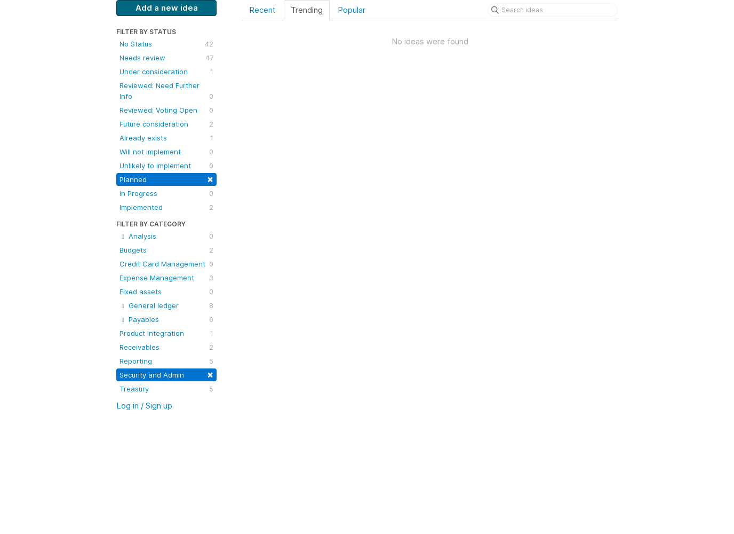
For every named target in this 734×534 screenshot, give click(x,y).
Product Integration (166, 333)
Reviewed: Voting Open (166, 110)
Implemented (166, 207)
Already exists (166, 137)
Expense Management (166, 277)
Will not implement (166, 151)
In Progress (166, 193)
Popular (351, 10)
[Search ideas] (553, 10)
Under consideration (166, 71)
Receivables (166, 347)
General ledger (166, 305)
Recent (262, 10)
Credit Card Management (166, 263)
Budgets (166, 250)
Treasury (166, 388)
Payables (166, 319)
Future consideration (166, 124)
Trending (307, 10)
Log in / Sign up (144, 405)
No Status (166, 43)
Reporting (166, 361)
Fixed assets (166, 291)
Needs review (166, 57)
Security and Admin (166, 374)
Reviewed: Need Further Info (166, 91)
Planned (166, 178)
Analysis (166, 236)
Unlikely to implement (166, 165)
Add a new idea (166, 8)
